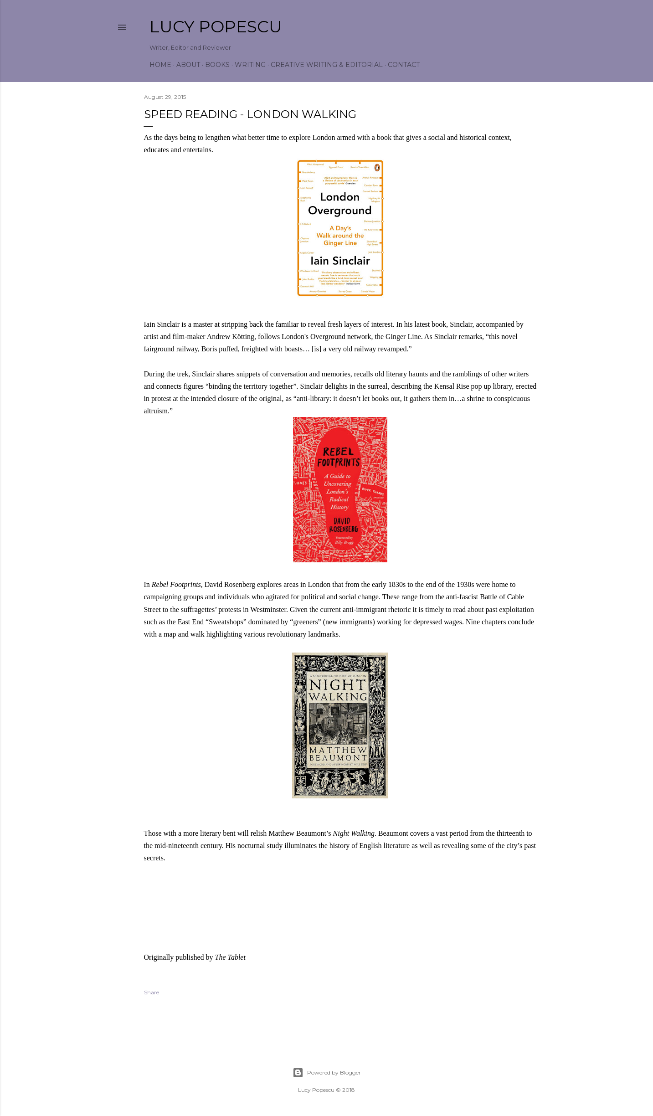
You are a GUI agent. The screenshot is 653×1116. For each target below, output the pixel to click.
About (188, 65)
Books (217, 65)
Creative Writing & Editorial (327, 65)
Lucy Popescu (215, 26)
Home (160, 65)
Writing (250, 65)
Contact (404, 65)
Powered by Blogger (327, 1072)
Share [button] (151, 992)
